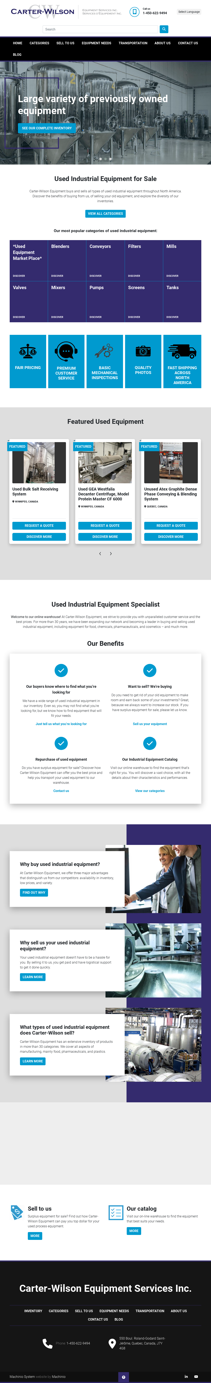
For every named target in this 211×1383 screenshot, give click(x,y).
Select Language (189, 11)
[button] (100, 159)
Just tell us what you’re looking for (61, 724)
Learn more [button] (33, 1061)
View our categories (150, 791)
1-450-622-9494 (155, 13)
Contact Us (188, 43)
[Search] (100, 29)
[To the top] (123, 1377)
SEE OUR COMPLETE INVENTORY (47, 128)
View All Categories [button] (105, 214)
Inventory (33, 1311)
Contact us (61, 791)
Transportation (133, 43)
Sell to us (65, 43)
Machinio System (22, 1377)
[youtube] (196, 1376)
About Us (163, 43)
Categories (39, 43)
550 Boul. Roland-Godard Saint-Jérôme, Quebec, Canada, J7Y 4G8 (142, 1343)
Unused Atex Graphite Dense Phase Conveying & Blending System (170, 494)
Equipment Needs (96, 43)
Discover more (39, 537)
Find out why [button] (34, 893)
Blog (17, 55)
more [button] (35, 1236)
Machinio (59, 1377)
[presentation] (100, 553)
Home (17, 43)
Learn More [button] (33, 977)
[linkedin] (186, 1376)
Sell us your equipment (150, 724)
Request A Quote (39, 526)
